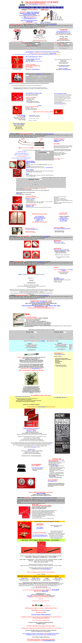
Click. (59, 159)
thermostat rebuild (52, 53)
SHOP (63, 461)
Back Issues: (55, 466)
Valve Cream (42, 23)
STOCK (31, 14)
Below (36, 22)
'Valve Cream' (56, 539)
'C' (52, 477)
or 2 (67, 269)
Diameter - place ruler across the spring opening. (41, 562)
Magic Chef (30, 12)
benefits (43, 340)
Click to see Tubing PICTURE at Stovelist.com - (41, 305)
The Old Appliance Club (49, 641)
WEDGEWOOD (35, 13)
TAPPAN (12, 261)
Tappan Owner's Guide (58, 278)
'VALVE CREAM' (55, 591)
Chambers (28, 13)
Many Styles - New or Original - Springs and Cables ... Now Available (40, 541)
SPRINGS (71, 269)
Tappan (25, 14)
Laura (22, 41)
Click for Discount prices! (63, 66)
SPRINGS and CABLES (28, 17)
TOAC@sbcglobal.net (33, 4)
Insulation (47, 22)
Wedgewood (57, 240)
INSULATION (45, 592)
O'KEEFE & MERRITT (15, 133)
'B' (49, 477)
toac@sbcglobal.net (52, 24)
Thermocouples (32, 115)
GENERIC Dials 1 (62, 269)
